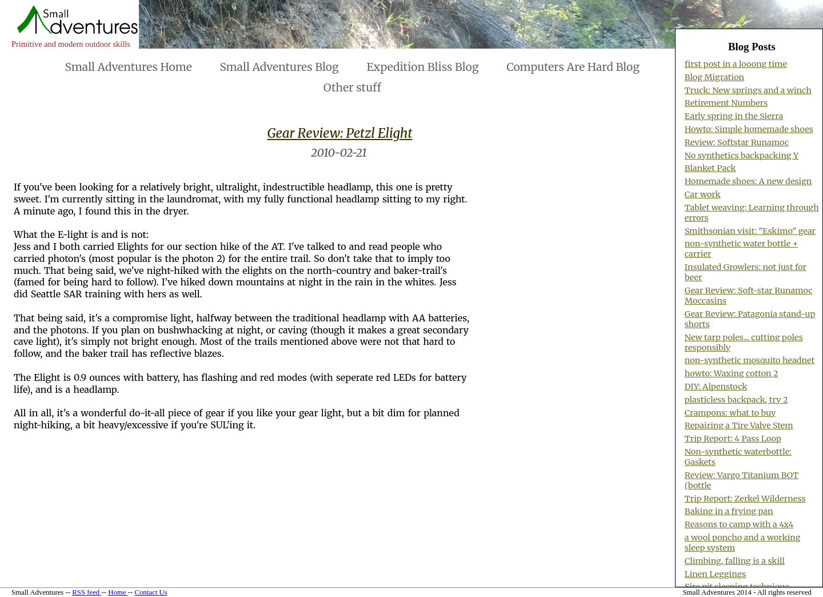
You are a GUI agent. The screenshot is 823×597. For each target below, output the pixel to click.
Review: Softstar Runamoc (737, 142)
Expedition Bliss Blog (422, 67)
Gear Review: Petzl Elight (339, 133)
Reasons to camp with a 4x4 (739, 524)
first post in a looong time (736, 64)
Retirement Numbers (726, 103)
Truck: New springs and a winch (748, 90)
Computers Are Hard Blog (573, 67)
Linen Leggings (715, 574)
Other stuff (352, 87)
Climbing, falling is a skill (735, 561)
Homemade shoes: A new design (748, 181)
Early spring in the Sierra (734, 116)
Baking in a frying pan (729, 511)
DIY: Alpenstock (716, 386)
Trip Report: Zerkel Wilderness (745, 498)
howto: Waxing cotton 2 (731, 373)
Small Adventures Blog (278, 67)
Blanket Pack (710, 168)
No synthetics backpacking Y (741, 155)
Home (117, 592)
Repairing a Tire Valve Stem (739, 425)
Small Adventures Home (128, 67)
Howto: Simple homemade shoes (749, 129)
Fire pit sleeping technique (737, 587)
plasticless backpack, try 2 (736, 400)
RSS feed (86, 592)
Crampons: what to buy (730, 413)
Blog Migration (714, 77)
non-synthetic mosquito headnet (749, 360)
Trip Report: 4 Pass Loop (733, 438)
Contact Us (150, 592)
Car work (703, 194)
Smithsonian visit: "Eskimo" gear (750, 231)
